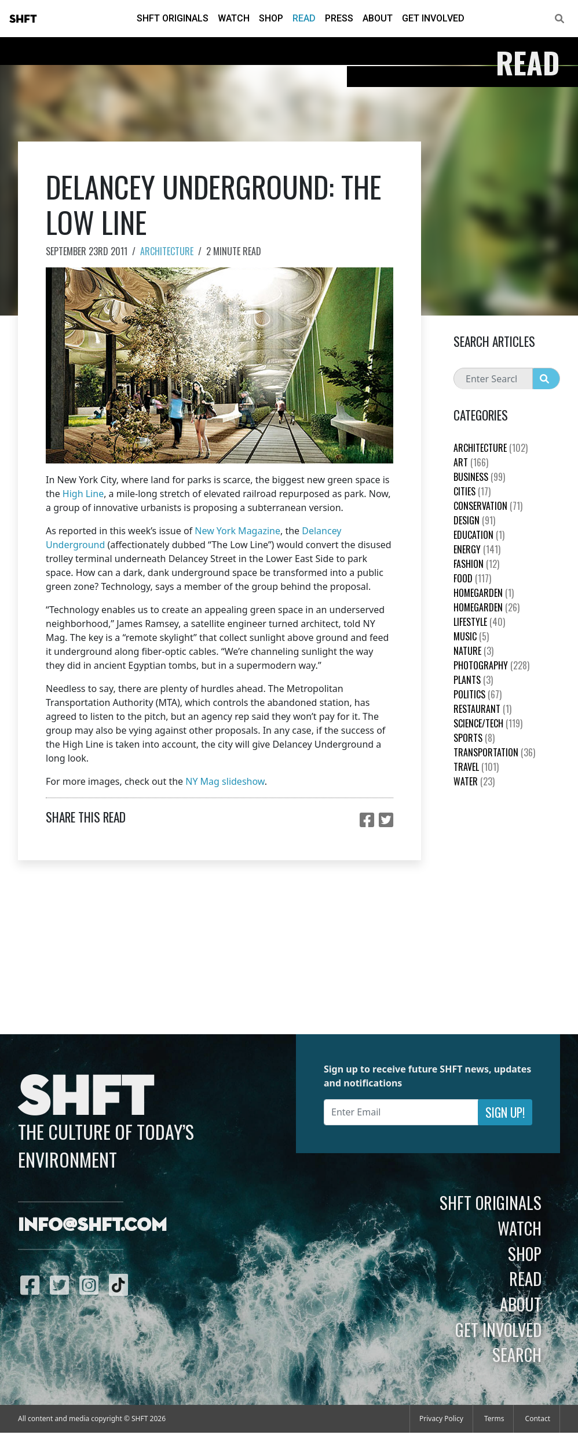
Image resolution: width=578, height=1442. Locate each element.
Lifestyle (479, 622)
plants (473, 680)
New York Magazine (237, 530)
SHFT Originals (172, 18)
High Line (83, 493)
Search (517, 1354)
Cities (472, 491)
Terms (494, 1418)
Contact (537, 1418)
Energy (476, 549)
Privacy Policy (441, 1418)
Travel (476, 767)
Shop (271, 18)
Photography (491, 665)
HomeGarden (483, 593)
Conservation (487, 506)
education (478, 535)
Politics (477, 694)
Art (470, 462)
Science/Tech (487, 723)
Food (472, 578)
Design (474, 520)
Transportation (494, 752)
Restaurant (482, 709)
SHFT (23, 19)
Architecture (166, 251)
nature (473, 651)
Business (479, 477)
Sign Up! (505, 1112)
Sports (474, 738)
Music (471, 636)
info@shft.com (92, 1225)
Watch (234, 18)
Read (304, 18)
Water (474, 781)
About (378, 18)
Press (339, 18)
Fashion (476, 564)
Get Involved (433, 18)
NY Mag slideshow (225, 781)
